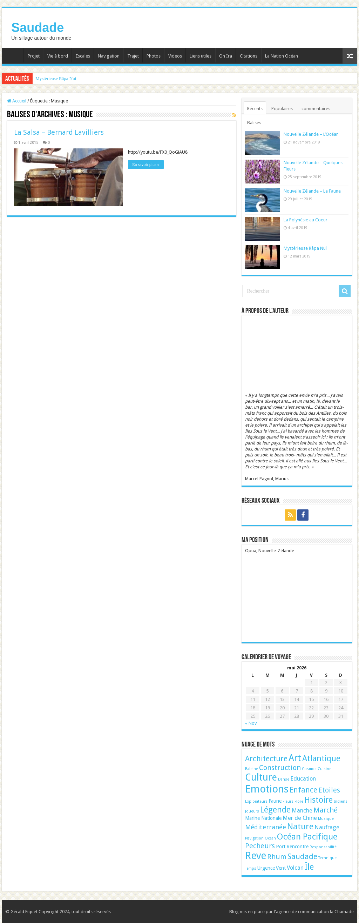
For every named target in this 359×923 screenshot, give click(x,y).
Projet (34, 56)
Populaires (282, 108)
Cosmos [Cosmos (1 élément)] (309, 769)
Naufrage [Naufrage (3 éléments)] (326, 827)
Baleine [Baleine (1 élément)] (251, 769)
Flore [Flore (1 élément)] (298, 801)
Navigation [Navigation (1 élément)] (254, 838)
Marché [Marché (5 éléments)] (325, 810)
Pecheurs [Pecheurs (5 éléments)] (260, 846)
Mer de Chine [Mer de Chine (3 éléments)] (300, 818)
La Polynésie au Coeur (305, 219)
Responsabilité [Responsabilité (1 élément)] (323, 847)
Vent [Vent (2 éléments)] (281, 868)
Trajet (133, 56)
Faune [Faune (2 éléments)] (275, 801)
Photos (154, 56)
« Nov (251, 723)
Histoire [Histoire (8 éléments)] (318, 800)
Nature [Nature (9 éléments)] (300, 826)
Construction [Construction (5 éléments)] (280, 767)
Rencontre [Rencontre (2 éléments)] (297, 846)
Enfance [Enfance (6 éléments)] (303, 789)
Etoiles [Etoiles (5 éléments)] (329, 790)
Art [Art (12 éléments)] (295, 758)
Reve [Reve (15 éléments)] (255, 856)
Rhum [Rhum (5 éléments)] (276, 856)
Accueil (14, 55)
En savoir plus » (146, 164)
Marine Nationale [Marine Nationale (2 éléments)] (263, 818)
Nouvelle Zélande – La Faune (312, 191)
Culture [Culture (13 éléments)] (261, 777)
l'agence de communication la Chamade (314, 911)
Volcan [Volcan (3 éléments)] (295, 867)
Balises (254, 122)
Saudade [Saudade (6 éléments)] (302, 856)
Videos (175, 56)
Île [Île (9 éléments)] (309, 867)
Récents (255, 108)
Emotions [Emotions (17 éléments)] (267, 789)
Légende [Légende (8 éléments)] (275, 810)
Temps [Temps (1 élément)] (250, 868)
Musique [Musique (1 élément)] (326, 818)
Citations (248, 56)
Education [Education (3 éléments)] (303, 778)
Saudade (37, 27)
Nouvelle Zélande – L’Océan (311, 134)
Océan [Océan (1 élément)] (270, 838)
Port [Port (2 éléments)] (280, 846)
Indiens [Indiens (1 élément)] (340, 801)
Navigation (109, 56)
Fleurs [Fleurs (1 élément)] (288, 801)
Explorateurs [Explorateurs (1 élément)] (256, 801)
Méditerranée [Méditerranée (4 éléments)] (265, 827)
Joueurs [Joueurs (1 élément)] (252, 811)
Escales (83, 56)
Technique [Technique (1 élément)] (327, 858)
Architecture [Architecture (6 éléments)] (266, 758)
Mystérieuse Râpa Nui (55, 78)
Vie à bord (57, 56)
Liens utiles (200, 56)
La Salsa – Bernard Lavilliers (59, 132)
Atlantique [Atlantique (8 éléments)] (321, 758)
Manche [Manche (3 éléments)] (302, 810)
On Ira (225, 56)
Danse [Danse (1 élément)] (283, 779)
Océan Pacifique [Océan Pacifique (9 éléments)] (307, 836)
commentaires (316, 108)
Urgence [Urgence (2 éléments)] (266, 868)
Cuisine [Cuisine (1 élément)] (324, 769)
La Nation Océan (281, 56)
